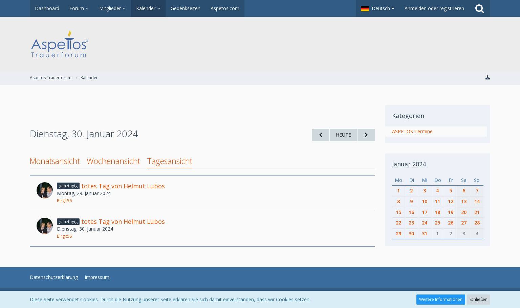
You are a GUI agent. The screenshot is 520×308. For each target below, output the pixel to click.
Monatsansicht (55, 161)
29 (398, 233)
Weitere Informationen (440, 299)
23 (411, 222)
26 (450, 222)
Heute (343, 135)
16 (411, 212)
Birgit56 (64, 201)
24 (424, 222)
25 (437, 222)
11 (437, 201)
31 (424, 233)
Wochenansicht (113, 161)
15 (398, 212)
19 (450, 212)
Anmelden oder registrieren (434, 8)
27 (464, 222)
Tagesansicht (169, 161)
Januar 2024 (409, 164)
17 (424, 212)
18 (437, 212)
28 (477, 222)
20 (464, 212)
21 (477, 212)
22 (398, 222)
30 (411, 233)
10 (424, 201)
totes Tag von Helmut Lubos (123, 186)
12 (450, 201)
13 (464, 201)
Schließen (479, 299)
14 (477, 201)
